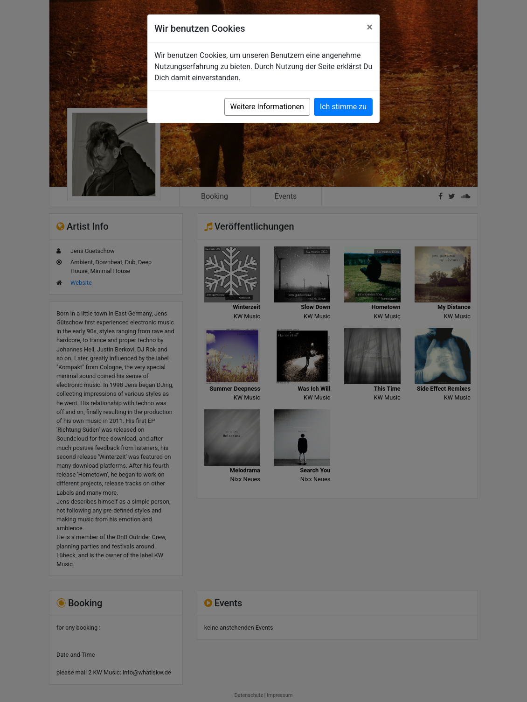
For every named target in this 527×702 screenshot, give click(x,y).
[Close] (370, 27)
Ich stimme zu (343, 106)
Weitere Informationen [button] (267, 106)
